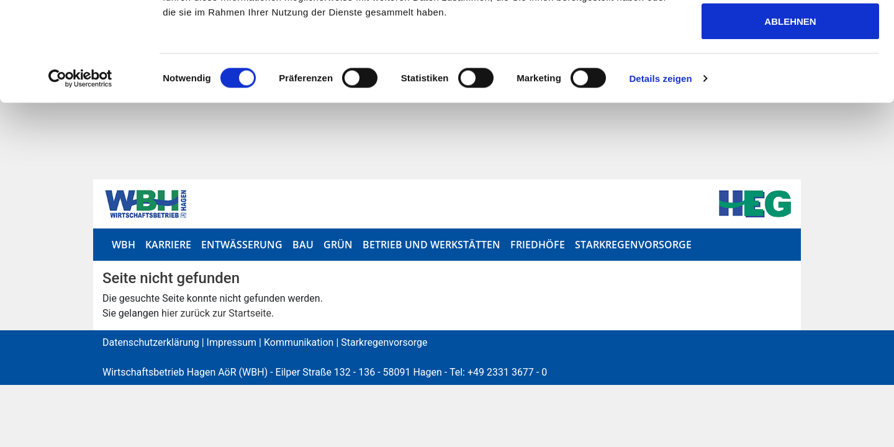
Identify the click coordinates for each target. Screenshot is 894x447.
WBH (123, 244)
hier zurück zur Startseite (216, 313)
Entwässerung (241, 244)
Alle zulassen (790, 32)
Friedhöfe (537, 244)
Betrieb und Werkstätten (431, 244)
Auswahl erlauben (790, 73)
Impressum (232, 342)
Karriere (168, 244)
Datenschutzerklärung (150, 342)
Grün (338, 244)
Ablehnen (790, 114)
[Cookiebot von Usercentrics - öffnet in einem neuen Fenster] (80, 171)
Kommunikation (298, 342)
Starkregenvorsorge (633, 244)
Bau (303, 244)
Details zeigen (660, 171)
